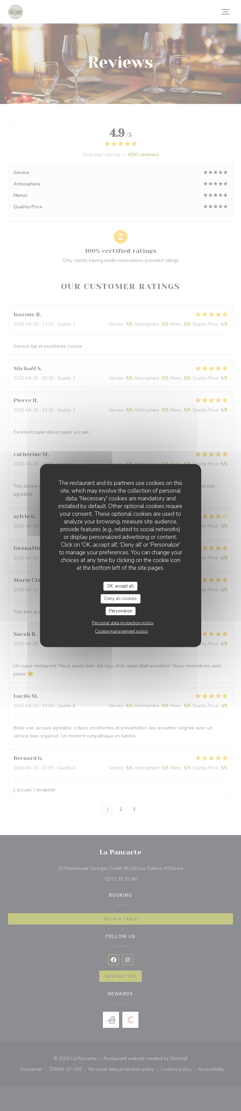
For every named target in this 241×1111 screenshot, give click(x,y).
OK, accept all (120, 586)
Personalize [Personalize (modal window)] (120, 611)
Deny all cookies (120, 599)
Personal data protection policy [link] (123, 623)
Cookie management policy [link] (121, 631)
